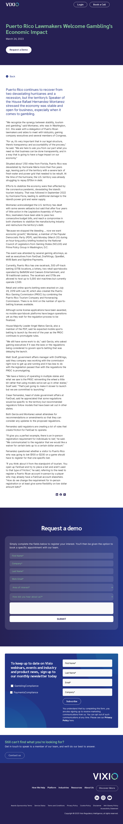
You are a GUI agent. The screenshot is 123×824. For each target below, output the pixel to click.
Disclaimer (97, 806)
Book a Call (99, 4)
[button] (115, 4)
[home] (12, 5)
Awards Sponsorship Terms (21, 806)
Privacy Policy (72, 806)
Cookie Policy (85, 806)
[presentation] (32, 608)
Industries (64, 788)
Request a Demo (19, 49)
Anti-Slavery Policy (111, 806)
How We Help (38, 788)
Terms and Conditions (56, 806)
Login (80, 4)
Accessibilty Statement (109, 809)
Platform (51, 788)
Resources (76, 788)
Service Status (39, 806)
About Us (89, 788)
